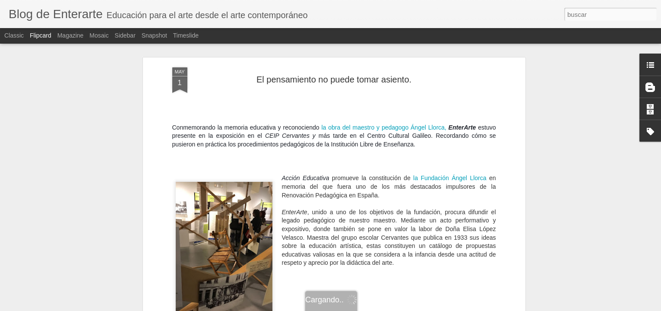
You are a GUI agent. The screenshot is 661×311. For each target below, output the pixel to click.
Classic (14, 35)
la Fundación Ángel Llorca (449, 178)
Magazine (70, 35)
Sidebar (125, 35)
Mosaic (98, 35)
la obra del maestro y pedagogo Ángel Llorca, (383, 127)
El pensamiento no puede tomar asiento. (333, 79)
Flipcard (40, 35)
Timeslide (186, 35)
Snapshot (154, 35)
